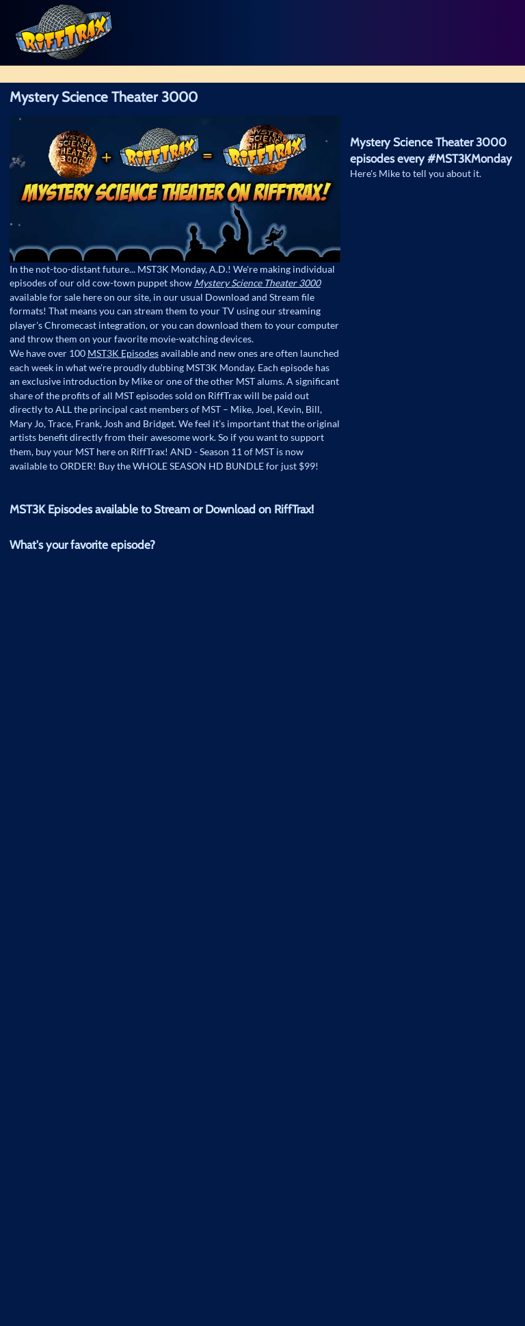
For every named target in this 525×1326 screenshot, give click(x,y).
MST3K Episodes (123, 353)
